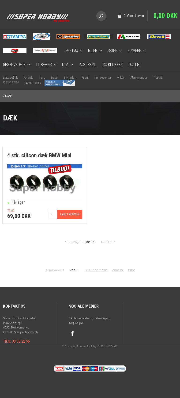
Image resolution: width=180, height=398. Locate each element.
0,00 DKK (165, 15)
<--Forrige (71, 242)
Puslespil (88, 64)
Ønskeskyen (11, 82)
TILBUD (158, 78)
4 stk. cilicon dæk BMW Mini (39, 155)
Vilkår (120, 78)
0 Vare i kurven (134, 16)
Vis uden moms (97, 270)
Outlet (134, 64)
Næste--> (108, 242)
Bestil (54, 78)
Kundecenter (102, 78)
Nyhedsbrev (50, 83)
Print (131, 270)
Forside (28, 78)
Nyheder (70, 78)
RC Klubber (113, 64)
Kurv (42, 78)
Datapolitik (10, 78)
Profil (85, 78)
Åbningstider (138, 78)
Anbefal (118, 270)
